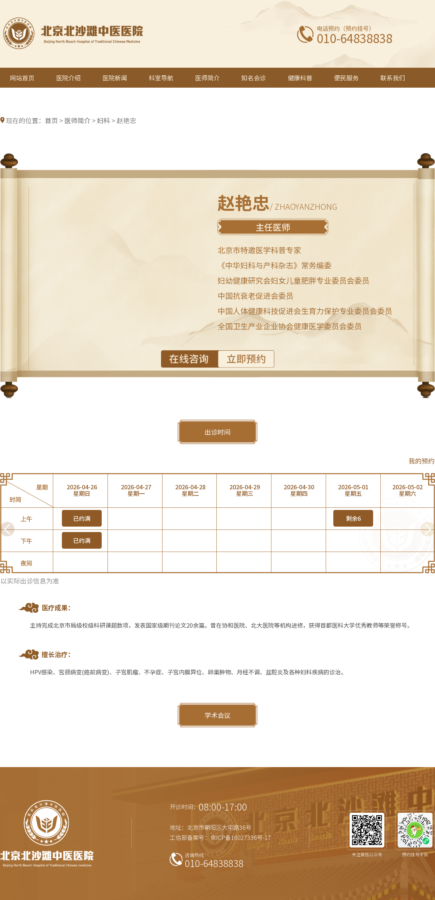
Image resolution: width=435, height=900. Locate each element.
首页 (51, 120)
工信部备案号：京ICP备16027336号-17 (220, 837)
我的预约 (422, 460)
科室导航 (161, 77)
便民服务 (346, 77)
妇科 (103, 120)
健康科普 (300, 77)
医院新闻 (114, 77)
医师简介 (207, 77)
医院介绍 (68, 77)
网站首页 (22, 77)
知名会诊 (253, 77)
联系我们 (392, 77)
